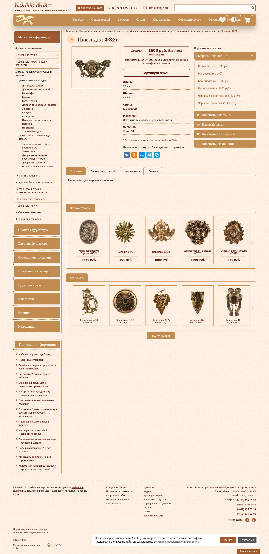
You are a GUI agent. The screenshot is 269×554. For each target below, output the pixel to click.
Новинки (24, 313)
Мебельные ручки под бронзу (35, 354)
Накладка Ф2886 (161, 251)
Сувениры (149, 487)
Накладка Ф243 (125, 251)
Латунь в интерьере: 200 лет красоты (35, 449)
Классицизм (130, 108)
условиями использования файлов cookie (180, 541)
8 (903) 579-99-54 (246, 504)
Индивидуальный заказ (90, 8)
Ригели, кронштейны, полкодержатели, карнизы (31, 190)
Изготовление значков (117, 499)
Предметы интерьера (34, 271)
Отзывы (187, 19)
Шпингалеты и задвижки (30, 199)
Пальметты (28, 127)
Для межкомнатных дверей (36, 89)
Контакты (208, 19)
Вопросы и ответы (153, 515)
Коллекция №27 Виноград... (161, 321)
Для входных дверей (33, 85)
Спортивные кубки (116, 495)
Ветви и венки (29, 101)
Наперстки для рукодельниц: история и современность (34, 393)
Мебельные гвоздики (28, 212)
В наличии (26, 299)
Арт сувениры (113, 503)
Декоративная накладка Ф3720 (197, 252)
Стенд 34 (128, 131)
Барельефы (28, 93)
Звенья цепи (28, 151)
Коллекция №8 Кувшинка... (234, 321)
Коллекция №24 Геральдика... (198, 321)
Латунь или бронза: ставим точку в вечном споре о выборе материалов (38, 413)
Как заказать (135, 19)
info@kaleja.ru (249, 495)
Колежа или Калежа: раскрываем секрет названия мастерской (37, 467)
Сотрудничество (163, 19)
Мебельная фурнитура (34, 37)
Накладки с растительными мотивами (36, 122)
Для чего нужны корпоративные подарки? (36, 402)
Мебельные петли (26, 205)
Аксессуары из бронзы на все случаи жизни (35, 458)
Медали (147, 491)
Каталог (51, 19)
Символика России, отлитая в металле (35, 375)
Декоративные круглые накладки (39, 104)
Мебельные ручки (26, 54)
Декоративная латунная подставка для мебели (34, 157)
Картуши (26, 112)
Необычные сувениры (31, 359)
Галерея (96, 19)
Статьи (147, 507)
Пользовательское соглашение (29, 529)
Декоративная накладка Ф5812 (234, 252)
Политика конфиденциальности (30, 532)
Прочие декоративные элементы (39, 166)
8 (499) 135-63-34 (246, 509)
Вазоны (26, 97)
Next (252, 241)
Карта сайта (19, 539)
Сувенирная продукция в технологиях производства (33, 384)
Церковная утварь (31, 285)
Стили (114, 19)
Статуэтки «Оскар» (116, 487)
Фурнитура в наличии (29, 48)
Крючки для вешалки (28, 219)
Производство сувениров (119, 491)
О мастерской (74, 19)
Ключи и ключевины (28, 175)
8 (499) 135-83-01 (246, 513)
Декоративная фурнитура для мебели (34, 73)
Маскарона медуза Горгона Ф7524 (89, 252)
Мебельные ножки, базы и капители (31, 63)
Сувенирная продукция (35, 257)
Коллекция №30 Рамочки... (89, 321)
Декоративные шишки (33, 162)
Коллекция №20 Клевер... (125, 321)
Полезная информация (37, 344)
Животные (27, 108)
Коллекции (26, 326)
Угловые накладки (31, 131)
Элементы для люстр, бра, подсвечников (36, 146)
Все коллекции (161, 335)
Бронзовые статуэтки (155, 499)
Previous (70, 241)
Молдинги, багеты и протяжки (34, 182)
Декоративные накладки (32, 80)
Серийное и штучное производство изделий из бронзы (38, 367)
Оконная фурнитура (33, 230)
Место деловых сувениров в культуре (34, 423)
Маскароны (28, 116)
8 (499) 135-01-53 (246, 500)
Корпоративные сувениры (157, 503)
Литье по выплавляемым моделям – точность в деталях (37, 441)
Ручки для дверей (153, 495)
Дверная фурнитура (33, 243)
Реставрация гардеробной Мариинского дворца (33, 432)
